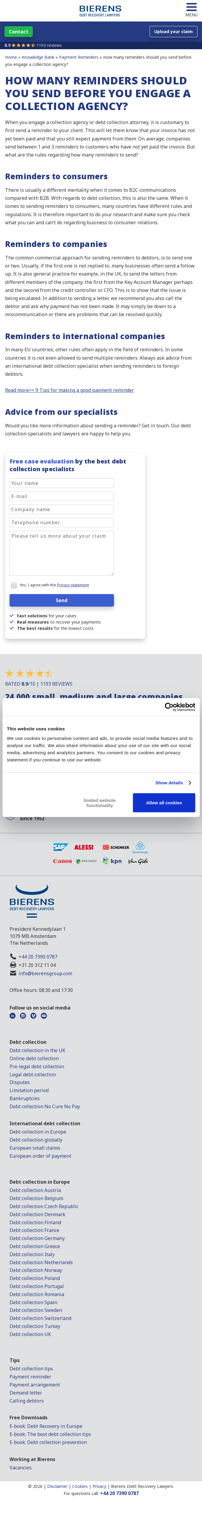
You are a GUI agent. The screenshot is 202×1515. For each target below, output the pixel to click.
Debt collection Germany (37, 1238)
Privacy (99, 1486)
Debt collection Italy (32, 1254)
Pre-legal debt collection (37, 1066)
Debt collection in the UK (37, 1050)
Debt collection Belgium (36, 1198)
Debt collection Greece (35, 1246)
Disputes (20, 1082)
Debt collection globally (36, 1140)
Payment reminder (30, 1376)
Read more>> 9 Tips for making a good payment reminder (69, 390)
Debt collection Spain (33, 1302)
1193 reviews (49, 45)
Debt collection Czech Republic (44, 1206)
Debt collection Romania (37, 1294)
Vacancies (21, 1467)
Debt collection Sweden (36, 1310)
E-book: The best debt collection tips (50, 1434)
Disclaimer (57, 1486)
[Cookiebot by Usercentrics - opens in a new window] (169, 707)
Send (61, 600)
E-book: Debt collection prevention (48, 1442)
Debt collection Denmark (37, 1214)
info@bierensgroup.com (45, 973)
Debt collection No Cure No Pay (45, 1106)
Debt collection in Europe (38, 1131)
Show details (169, 782)
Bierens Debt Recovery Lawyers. (142, 1486)
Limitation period (29, 1090)
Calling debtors (27, 1400)
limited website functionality (100, 802)
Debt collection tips (31, 1368)
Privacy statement (73, 585)
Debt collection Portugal (37, 1286)
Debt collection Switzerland (40, 1318)
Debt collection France (34, 1230)
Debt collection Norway (36, 1270)
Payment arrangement (35, 1384)
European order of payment (40, 1156)
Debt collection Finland (35, 1222)
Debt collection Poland (35, 1278)
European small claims (35, 1148)
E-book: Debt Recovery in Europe (46, 1426)
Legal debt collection (33, 1074)
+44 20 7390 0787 (37, 956)
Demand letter (26, 1392)
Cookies (80, 1486)
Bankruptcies (25, 1098)
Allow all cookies (164, 802)
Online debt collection (34, 1058)
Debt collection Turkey (35, 1326)
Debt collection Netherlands (41, 1262)
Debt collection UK (30, 1334)
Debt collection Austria (35, 1190)
